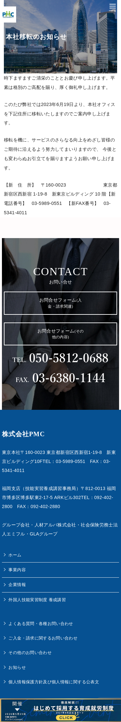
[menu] (112, 7)
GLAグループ (44, 533)
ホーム (14, 555)
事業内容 (16, 569)
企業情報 (16, 584)
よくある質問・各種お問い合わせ (40, 623)
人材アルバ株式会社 (55, 524)
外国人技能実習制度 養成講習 (37, 599)
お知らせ (16, 667)
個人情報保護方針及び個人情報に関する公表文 (53, 681)
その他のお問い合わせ (30, 652)
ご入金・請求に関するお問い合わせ (42, 638)
